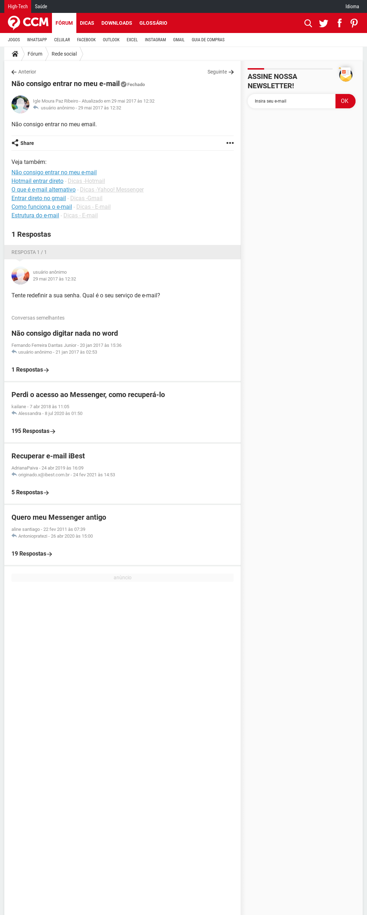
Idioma (352, 6)
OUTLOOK (111, 39)
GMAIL (179, 39)
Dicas (87, 23)
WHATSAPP (37, 39)
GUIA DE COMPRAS (208, 39)
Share (27, 143)
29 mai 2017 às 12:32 (99, 107)
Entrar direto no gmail (38, 198)
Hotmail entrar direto (37, 181)
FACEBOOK (86, 39)
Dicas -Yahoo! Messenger (112, 189)
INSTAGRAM (155, 39)
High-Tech (18, 6)
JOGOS (14, 39)
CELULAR (62, 39)
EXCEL (132, 39)
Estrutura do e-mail (35, 215)
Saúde (41, 6)
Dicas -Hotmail (86, 181)
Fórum (64, 23)
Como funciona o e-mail (41, 206)
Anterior (27, 72)
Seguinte (217, 72)
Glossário (153, 23)
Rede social (64, 54)
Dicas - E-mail (93, 206)
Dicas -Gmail (86, 198)
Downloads (116, 23)
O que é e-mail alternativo (43, 189)
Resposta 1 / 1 (29, 252)
